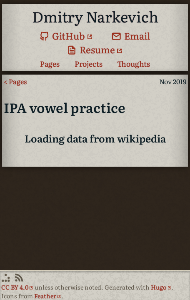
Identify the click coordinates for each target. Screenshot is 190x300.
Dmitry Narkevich (95, 16)
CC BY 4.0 (14, 286)
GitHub (62, 35)
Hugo (158, 286)
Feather (45, 295)
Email (131, 35)
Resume (91, 49)
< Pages (15, 81)
